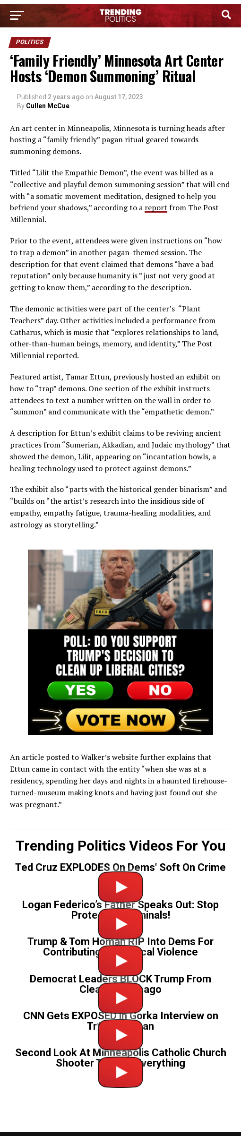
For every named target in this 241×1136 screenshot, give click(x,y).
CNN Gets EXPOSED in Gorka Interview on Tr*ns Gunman (120, 1021)
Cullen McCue (47, 106)
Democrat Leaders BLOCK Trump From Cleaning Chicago (120, 984)
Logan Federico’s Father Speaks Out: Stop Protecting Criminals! (120, 910)
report (156, 207)
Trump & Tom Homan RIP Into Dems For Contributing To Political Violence (120, 947)
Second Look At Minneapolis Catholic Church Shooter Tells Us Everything (120, 1058)
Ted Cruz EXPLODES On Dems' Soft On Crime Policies (120, 872)
